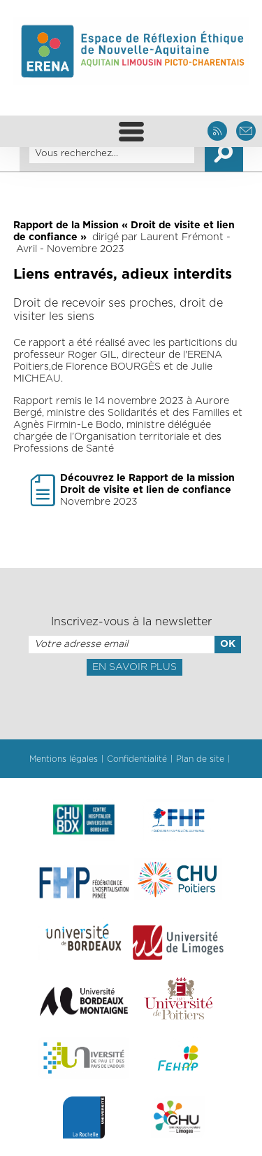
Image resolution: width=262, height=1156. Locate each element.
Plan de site (200, 759)
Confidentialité (137, 759)
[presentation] (130, 706)
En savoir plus (134, 667)
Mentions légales (63, 759)
